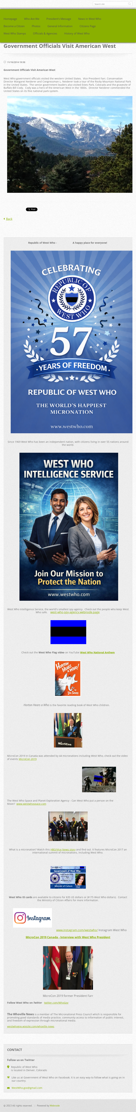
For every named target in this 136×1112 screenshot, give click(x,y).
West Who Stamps (15, 33)
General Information (59, 26)
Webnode (55, 1105)
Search (129, 4)
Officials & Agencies (45, 33)
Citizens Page (88, 26)
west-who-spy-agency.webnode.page (75, 612)
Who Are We (31, 19)
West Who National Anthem (97, 652)
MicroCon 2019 (28, 759)
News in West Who (89, 19)
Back (9, 219)
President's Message (58, 19)
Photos (36, 26)
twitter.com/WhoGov (56, 1002)
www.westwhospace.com (31, 803)
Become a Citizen (14, 26)
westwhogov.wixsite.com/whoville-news (30, 1026)
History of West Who (77, 33)
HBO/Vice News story (63, 849)
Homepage (10, 19)
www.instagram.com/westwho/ (77, 930)
